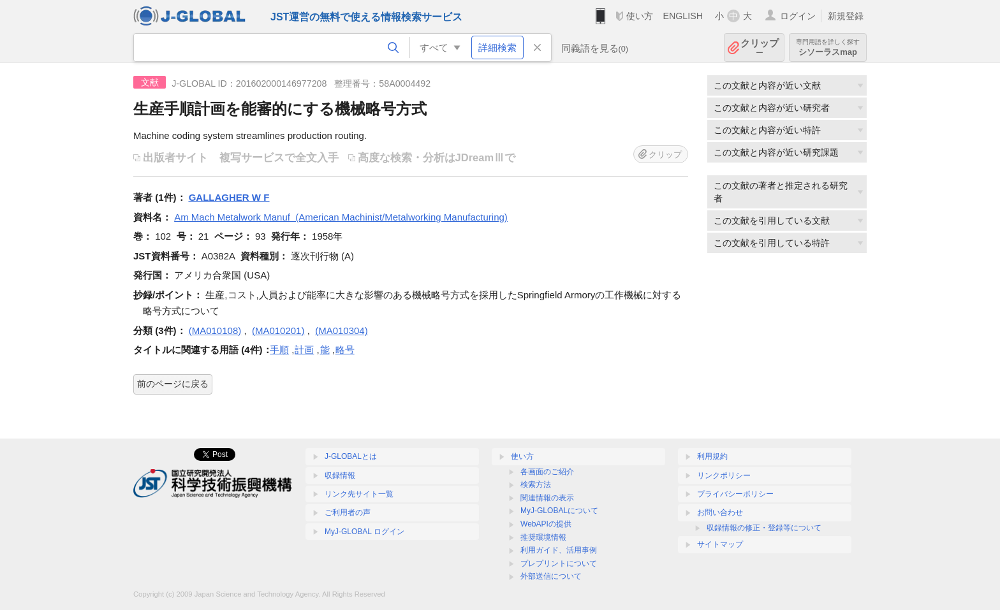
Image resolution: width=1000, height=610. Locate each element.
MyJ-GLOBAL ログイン (364, 531)
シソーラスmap (828, 47)
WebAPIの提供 (545, 523)
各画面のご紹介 (547, 471)
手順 (279, 349)
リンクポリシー (724, 475)
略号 (345, 349)
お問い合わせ (720, 512)
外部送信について (551, 576)
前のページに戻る (173, 384)
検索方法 (535, 484)
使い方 (639, 16)
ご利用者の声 (348, 512)
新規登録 (846, 16)
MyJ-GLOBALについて (559, 510)
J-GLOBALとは (351, 456)
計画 (304, 349)
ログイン (798, 16)
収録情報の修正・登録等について (764, 527)
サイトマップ (720, 544)
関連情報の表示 (547, 497)
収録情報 (340, 475)
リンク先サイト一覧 (359, 494)
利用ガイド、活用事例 (558, 550)
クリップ (759, 47)
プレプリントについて (558, 563)
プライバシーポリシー (735, 494)
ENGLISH (683, 16)
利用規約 (712, 456)
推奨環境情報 (543, 537)
